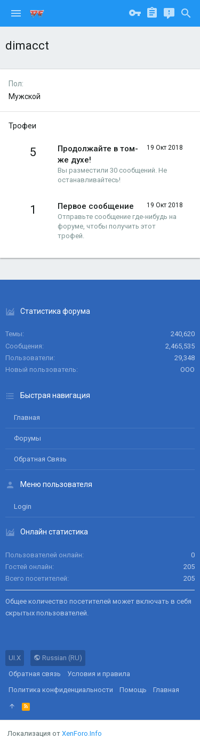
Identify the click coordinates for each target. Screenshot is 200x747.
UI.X (15, 658)
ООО (187, 370)
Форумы (27, 438)
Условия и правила (98, 674)
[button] (16, 13)
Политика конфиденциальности (61, 690)
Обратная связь (40, 459)
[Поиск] (186, 13)
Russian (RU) (58, 658)
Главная (27, 417)
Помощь (133, 690)
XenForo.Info (82, 733)
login (22, 506)
